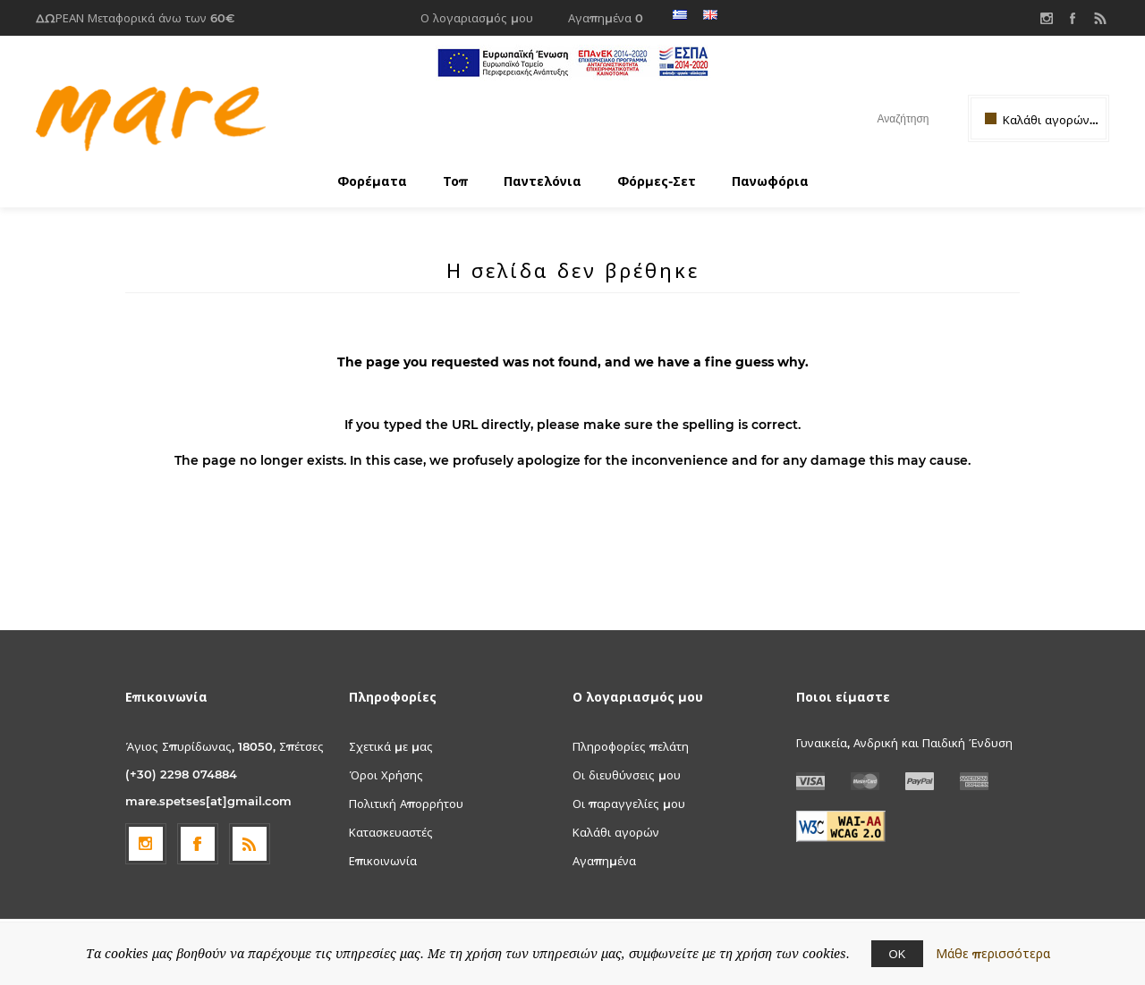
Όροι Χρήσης (386, 775)
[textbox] (886, 118)
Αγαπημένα (604, 861)
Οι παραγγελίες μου (628, 803)
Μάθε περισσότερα (993, 954)
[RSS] (250, 844)
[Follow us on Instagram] (146, 844)
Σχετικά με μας (391, 746)
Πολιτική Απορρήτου (406, 803)
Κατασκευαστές (391, 832)
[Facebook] (198, 844)
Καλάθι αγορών (615, 832)
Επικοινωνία (383, 861)
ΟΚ (897, 954)
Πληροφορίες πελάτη (630, 746)
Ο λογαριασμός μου (476, 18)
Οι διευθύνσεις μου (626, 775)
